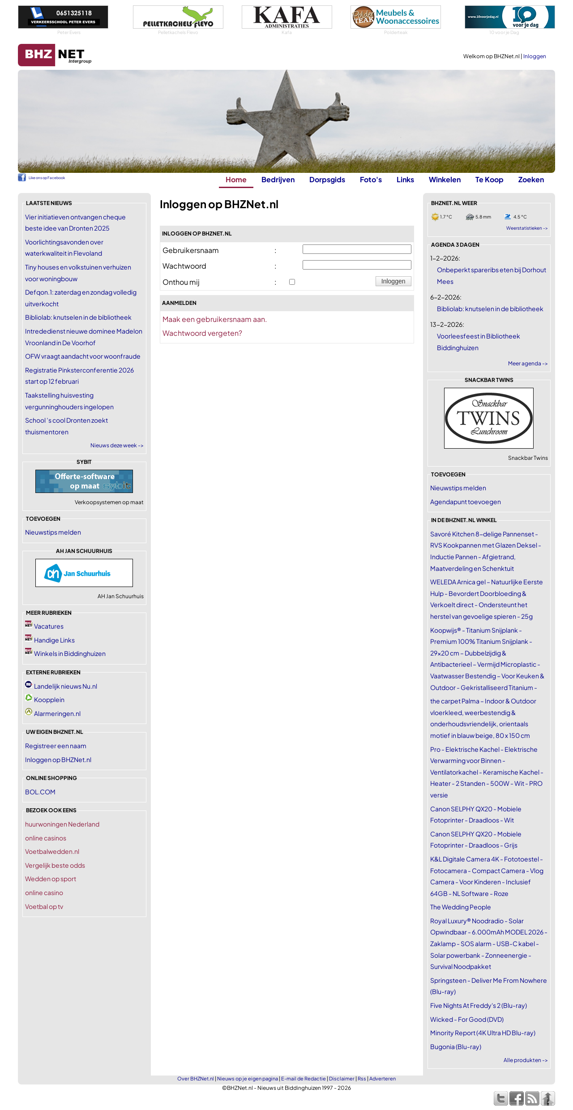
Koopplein (49, 699)
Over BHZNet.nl (195, 1078)
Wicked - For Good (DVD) (467, 1019)
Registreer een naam (55, 745)
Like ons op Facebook (47, 178)
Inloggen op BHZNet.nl (58, 759)
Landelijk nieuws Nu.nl (65, 686)
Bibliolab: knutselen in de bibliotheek (78, 317)
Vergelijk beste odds (55, 865)
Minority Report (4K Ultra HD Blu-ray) (482, 1033)
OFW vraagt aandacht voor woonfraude (83, 356)
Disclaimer (342, 1078)
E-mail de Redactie (303, 1078)
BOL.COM (40, 792)
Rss (362, 1078)
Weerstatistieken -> (527, 228)
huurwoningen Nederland (62, 824)
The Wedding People (460, 907)
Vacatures (49, 626)
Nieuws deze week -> (117, 445)
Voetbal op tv (44, 906)
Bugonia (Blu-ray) (455, 1046)
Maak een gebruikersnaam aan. (214, 319)
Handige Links (54, 640)
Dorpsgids (327, 179)
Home (236, 179)
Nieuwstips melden (53, 532)
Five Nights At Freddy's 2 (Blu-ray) (478, 1005)
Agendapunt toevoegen (465, 501)
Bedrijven (278, 179)
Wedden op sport (50, 878)
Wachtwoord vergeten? (202, 333)
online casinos (45, 838)
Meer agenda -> (528, 363)
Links (405, 179)
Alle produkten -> (526, 1060)
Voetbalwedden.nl (52, 851)
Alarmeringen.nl (57, 713)
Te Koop (489, 179)
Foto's (371, 179)
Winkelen (445, 179)
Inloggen (534, 56)
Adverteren (382, 1078)
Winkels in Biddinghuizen (70, 653)
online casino (44, 892)
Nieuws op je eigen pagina (247, 1078)
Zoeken (531, 179)
